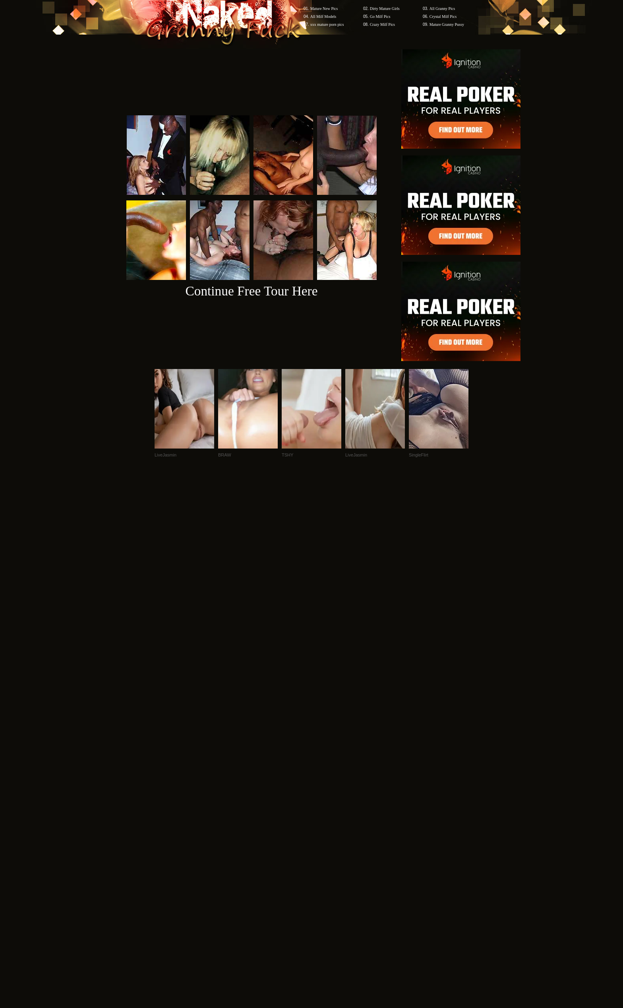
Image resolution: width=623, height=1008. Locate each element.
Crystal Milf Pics (443, 16)
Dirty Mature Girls (385, 8)
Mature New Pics (324, 8)
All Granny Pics (442, 8)
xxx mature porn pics (327, 24)
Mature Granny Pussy (447, 24)
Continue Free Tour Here (251, 291)
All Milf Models (323, 16)
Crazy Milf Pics (382, 24)
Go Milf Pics (380, 16)
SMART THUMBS (326, 856)
